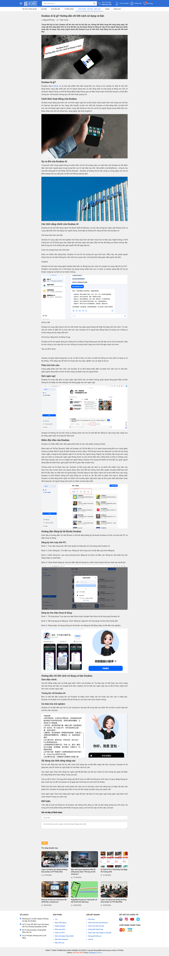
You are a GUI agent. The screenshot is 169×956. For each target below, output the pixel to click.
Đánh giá (117, 9)
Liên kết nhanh (93, 915)
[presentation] (57, 835)
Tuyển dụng (69, 9)
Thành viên (136, 3)
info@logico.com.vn (95, 953)
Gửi (44, 843)
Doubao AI (56, 86)
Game (107, 9)
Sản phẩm (57, 915)
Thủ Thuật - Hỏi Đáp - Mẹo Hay (89, 9)
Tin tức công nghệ (29, 9)
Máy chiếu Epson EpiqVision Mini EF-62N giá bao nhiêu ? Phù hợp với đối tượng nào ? (83, 872)
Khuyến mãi (55, 9)
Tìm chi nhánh (122, 3)
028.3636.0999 (77, 953)
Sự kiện (44, 9)
